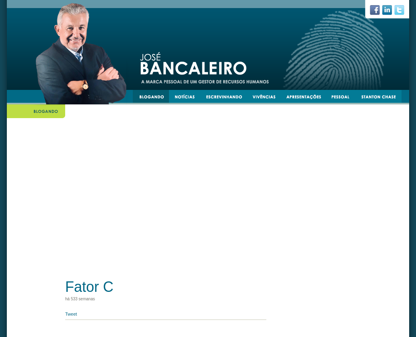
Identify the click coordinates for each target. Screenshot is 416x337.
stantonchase (381, 98)
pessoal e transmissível (344, 98)
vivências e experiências (267, 98)
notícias (188, 98)
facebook (378, 12)
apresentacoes (307, 98)
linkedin (390, 12)
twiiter (402, 12)
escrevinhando (227, 98)
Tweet (71, 314)
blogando (154, 98)
